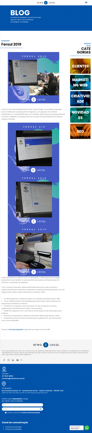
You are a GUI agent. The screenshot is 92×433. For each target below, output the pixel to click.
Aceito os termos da (22, 413)
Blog (20, 13)
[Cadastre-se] (40, 409)
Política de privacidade (13, 429)
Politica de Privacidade (31, 413)
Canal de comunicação (13, 427)
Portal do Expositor (16, 329)
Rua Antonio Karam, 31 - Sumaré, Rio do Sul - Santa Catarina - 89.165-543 (32, 390)
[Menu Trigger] (86, 2)
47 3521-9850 (7, 376)
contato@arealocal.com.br (13, 378)
